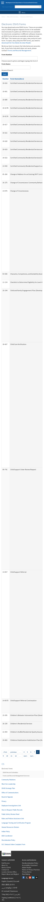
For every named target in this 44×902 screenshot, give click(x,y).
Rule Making (26, 874)
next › (26, 756)
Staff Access (6, 863)
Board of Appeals (7, 797)
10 (7, 756)
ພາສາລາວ (11, 898)
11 (11, 756)
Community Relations (9, 780)
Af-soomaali (5, 891)
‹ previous (13, 752)
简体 (3, 885)
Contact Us (5, 870)
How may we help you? (7, 7)
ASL (3, 900)
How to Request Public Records (12, 810)
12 (16, 756)
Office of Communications (10, 793)
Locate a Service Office (9, 872)
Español (9, 881)
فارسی (16, 894)
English (4, 881)
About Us (5, 865)
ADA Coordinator (7, 836)
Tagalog (4, 898)
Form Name (6, 64)
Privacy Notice (27, 872)
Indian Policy (6, 831)
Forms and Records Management (19, 50)
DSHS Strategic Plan (8, 788)
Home (3, 17)
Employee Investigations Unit (11, 806)
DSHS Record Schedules (10, 772)
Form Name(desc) (17, 79)
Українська (14, 891)
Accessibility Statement (30, 865)
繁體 (7, 885)
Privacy (4, 801)
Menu (22, 12)
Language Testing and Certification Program (16, 823)
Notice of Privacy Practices (31, 870)
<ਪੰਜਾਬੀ (14, 888)
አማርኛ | (11, 894)
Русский (16, 881)
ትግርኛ (18, 898)
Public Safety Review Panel (10, 814)
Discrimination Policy (8, 840)
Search (39, 6)
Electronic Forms (7, 769)
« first (5, 752)
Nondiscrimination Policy (30, 863)
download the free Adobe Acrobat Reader (16, 43)
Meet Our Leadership (8, 784)
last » (32, 756)
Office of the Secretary (13, 17)
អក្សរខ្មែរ (8, 888)
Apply (5, 74)
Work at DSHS (6, 868)
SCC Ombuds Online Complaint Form (13, 844)
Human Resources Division (10, 827)
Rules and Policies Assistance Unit (13, 819)
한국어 (12, 885)
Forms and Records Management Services (16, 776)
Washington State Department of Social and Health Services (21, 2)
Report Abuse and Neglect (10, 874)
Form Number (7, 55)
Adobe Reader (26, 868)
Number (6, 79)
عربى (3, 888)
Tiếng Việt (5, 894)
